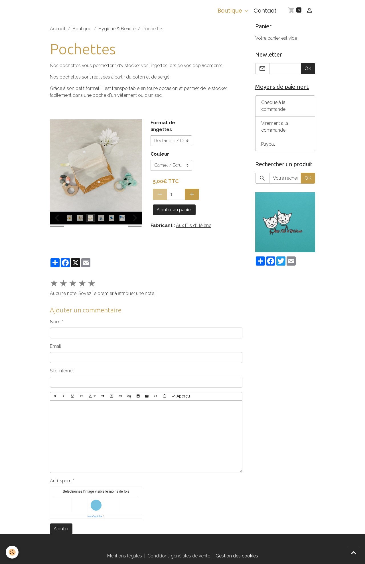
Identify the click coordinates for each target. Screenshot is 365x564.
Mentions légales (124, 556)
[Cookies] (12, 552)
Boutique (231, 11)
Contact (265, 11)
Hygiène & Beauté (116, 28)
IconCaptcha (95, 516)
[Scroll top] (353, 552)
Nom (55, 321)
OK (308, 68)
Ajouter (61, 528)
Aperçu (180, 396)
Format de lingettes (163, 126)
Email (55, 346)
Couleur (160, 154)
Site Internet (62, 371)
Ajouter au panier (174, 209)
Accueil (57, 28)
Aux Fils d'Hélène (193, 225)
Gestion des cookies (237, 556)
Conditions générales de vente (178, 556)
